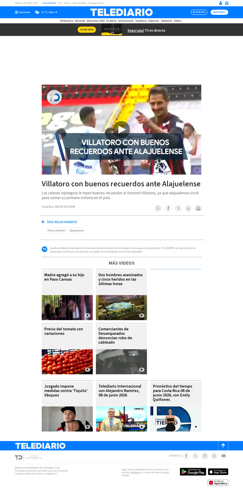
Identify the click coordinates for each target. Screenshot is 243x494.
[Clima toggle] (45, 12)
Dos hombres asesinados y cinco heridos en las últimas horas (120, 279)
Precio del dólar (79, 3)
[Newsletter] (226, 3)
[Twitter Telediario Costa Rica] (196, 456)
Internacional (125, 21)
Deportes (153, 21)
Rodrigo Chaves (96, 3)
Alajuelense (77, 230)
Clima (66, 3)
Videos (178, 21)
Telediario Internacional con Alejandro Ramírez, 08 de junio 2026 (120, 390)
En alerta (111, 21)
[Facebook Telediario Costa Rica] (186, 456)
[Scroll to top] (223, 445)
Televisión (166, 21)
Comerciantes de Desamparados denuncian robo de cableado (115, 335)
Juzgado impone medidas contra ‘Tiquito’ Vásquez (66, 390)
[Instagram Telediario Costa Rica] (205, 456)
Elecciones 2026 (96, 21)
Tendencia (141, 21)
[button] (158, 208)
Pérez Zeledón (56, 230)
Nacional (80, 21)
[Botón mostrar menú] (23, 12)
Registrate (219, 12)
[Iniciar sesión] (220, 3)
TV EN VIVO (200, 12)
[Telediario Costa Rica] (121, 12)
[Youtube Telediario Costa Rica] (224, 456)
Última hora (66, 21)
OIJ (59, 3)
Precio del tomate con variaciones (63, 331)
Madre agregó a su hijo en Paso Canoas (64, 277)
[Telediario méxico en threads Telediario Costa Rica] (214, 456)
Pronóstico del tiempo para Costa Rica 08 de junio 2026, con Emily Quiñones (172, 393)
